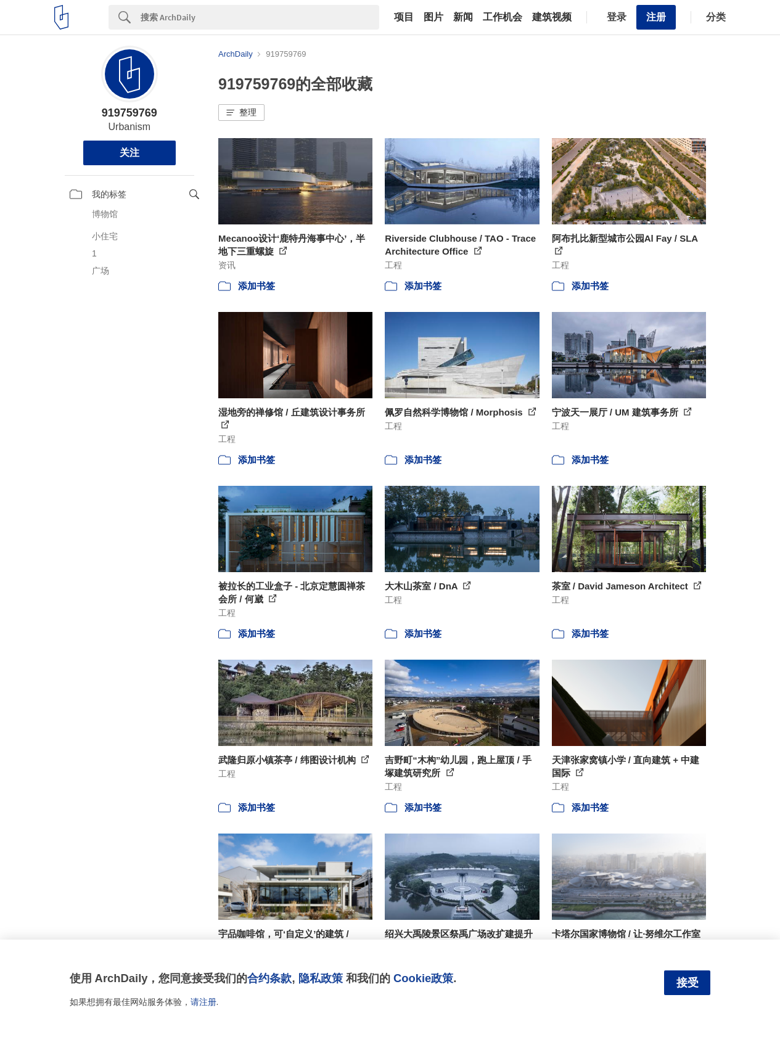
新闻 (463, 17)
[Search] (260, 17)
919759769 (129, 113)
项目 (404, 17)
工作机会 (502, 17)
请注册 (203, 1002)
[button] (241, 112)
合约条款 (269, 978)
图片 (433, 17)
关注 (129, 152)
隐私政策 (320, 978)
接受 (687, 983)
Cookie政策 (423, 978)
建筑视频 (552, 17)
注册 (656, 17)
